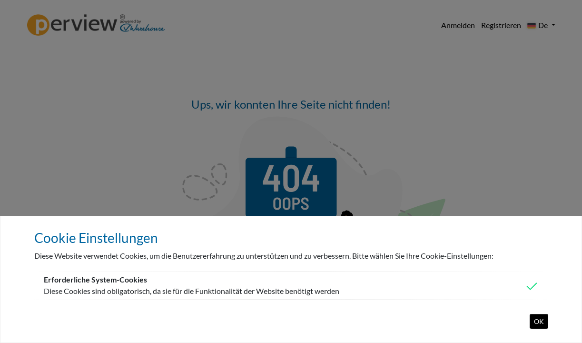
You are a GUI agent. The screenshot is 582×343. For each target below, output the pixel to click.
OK (539, 321)
